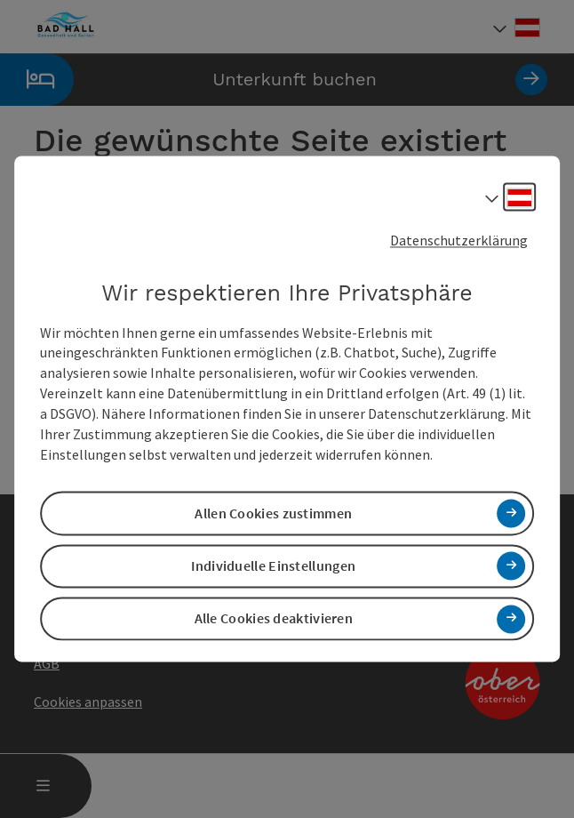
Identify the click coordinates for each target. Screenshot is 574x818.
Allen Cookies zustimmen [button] (273, 513)
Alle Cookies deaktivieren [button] (274, 619)
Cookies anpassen (88, 701)
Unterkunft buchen (273, 79)
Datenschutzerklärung (459, 240)
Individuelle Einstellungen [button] (273, 565)
